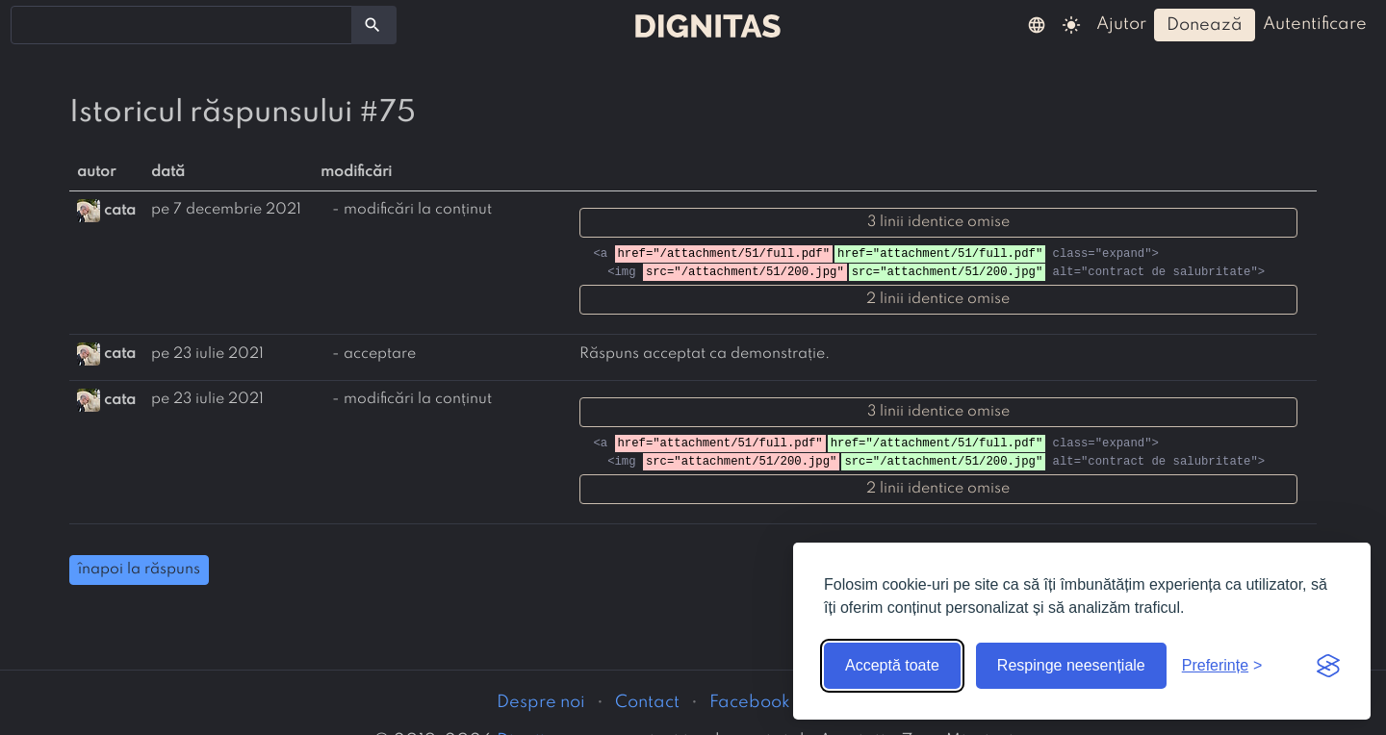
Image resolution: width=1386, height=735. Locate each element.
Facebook (749, 702)
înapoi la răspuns (139, 569)
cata (120, 209)
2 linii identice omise (938, 299)
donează (1205, 25)
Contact (647, 702)
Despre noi (541, 702)
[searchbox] (29, 24)
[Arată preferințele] (1222, 665)
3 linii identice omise (938, 222)
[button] (1036, 24)
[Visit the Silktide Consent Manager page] (1328, 665)
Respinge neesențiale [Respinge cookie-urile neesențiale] (1071, 665)
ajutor (1121, 24)
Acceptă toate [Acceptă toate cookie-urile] (892, 665)
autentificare (1315, 24)
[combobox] (181, 25)
